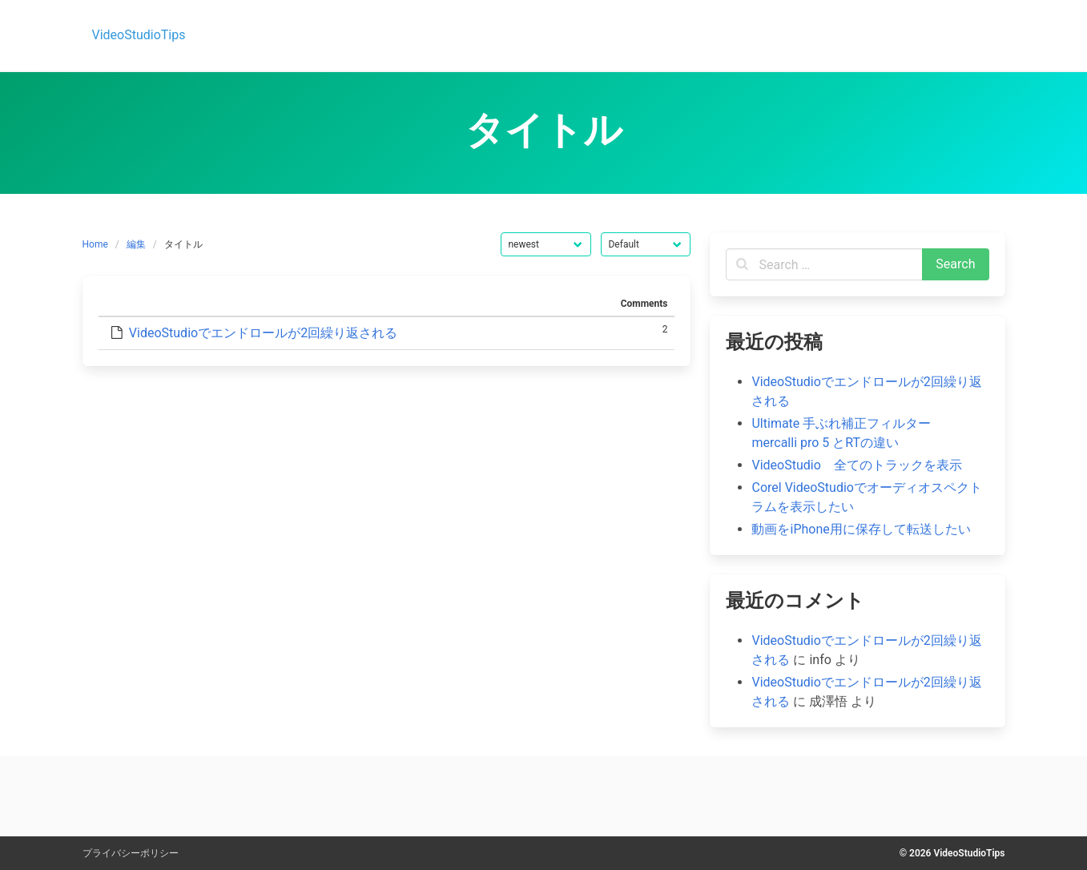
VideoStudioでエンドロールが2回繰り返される (263, 332)
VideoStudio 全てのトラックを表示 (856, 465)
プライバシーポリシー (131, 853)
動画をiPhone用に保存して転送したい (860, 529)
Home (95, 244)
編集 (136, 244)
